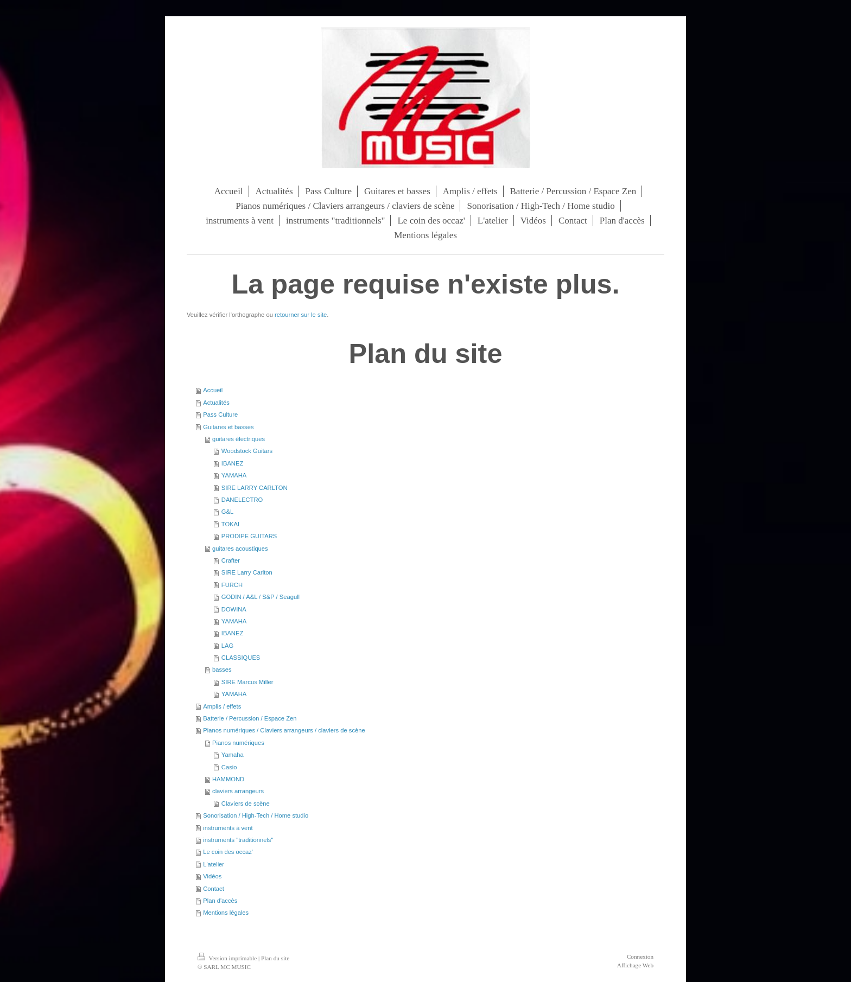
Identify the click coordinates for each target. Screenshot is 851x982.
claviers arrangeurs (238, 791)
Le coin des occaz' (228, 852)
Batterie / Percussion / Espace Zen (249, 718)
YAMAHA (233, 475)
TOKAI (230, 524)
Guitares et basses (228, 427)
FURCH (232, 585)
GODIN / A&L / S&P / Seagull (260, 597)
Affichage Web (635, 965)
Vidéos (212, 876)
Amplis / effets (222, 706)
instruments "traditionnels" (238, 840)
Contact (213, 888)
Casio (229, 767)
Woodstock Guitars (246, 451)
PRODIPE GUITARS (249, 536)
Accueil (213, 390)
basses (221, 669)
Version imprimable (228, 958)
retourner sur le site (301, 314)
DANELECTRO (242, 499)
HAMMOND (228, 779)
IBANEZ (232, 463)
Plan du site (275, 958)
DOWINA (233, 609)
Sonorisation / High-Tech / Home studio (255, 815)
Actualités (216, 402)
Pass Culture (220, 414)
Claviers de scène (245, 803)
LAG (227, 645)
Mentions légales (226, 912)
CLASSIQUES (241, 657)
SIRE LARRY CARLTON (254, 487)
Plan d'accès (220, 900)
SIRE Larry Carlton (246, 572)
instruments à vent (227, 828)
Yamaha (232, 754)
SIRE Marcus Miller (247, 682)
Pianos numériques (238, 742)
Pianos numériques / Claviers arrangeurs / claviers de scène (284, 730)
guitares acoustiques (240, 548)
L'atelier (213, 864)
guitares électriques (238, 439)
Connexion (640, 956)
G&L (227, 511)
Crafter (230, 560)
